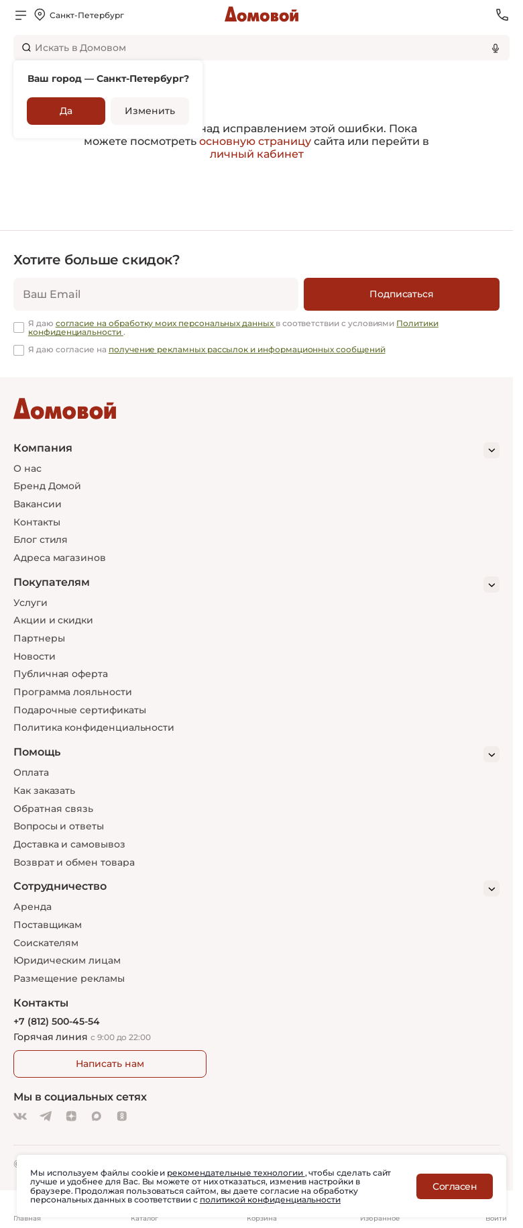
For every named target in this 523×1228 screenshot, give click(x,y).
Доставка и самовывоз (69, 844)
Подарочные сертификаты (79, 710)
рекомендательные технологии (235, 1173)
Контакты (36, 522)
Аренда (32, 907)
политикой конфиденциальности (270, 1199)
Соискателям (45, 943)
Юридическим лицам (67, 960)
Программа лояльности (72, 692)
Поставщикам (47, 925)
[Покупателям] (256, 584)
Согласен (454, 1186)
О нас (27, 468)
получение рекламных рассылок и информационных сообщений (247, 349)
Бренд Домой (47, 486)
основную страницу (255, 141)
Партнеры (38, 638)
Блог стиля (40, 539)
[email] (155, 294)
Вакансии (37, 504)
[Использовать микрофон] (495, 47)
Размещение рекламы (69, 978)
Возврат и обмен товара (73, 862)
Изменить (149, 111)
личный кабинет (257, 154)
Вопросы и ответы (58, 826)
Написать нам (109, 1064)
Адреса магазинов (59, 558)
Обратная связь (53, 809)
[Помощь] (256, 754)
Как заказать (44, 790)
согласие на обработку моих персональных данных (166, 323)
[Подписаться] (402, 294)
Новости (34, 656)
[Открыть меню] (20, 15)
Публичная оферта (60, 674)
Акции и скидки (53, 620)
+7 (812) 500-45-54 (56, 1022)
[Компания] (256, 450)
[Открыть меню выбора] (78, 15)
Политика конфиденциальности (93, 727)
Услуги (30, 603)
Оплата (31, 772)
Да (66, 111)
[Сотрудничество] (256, 888)
